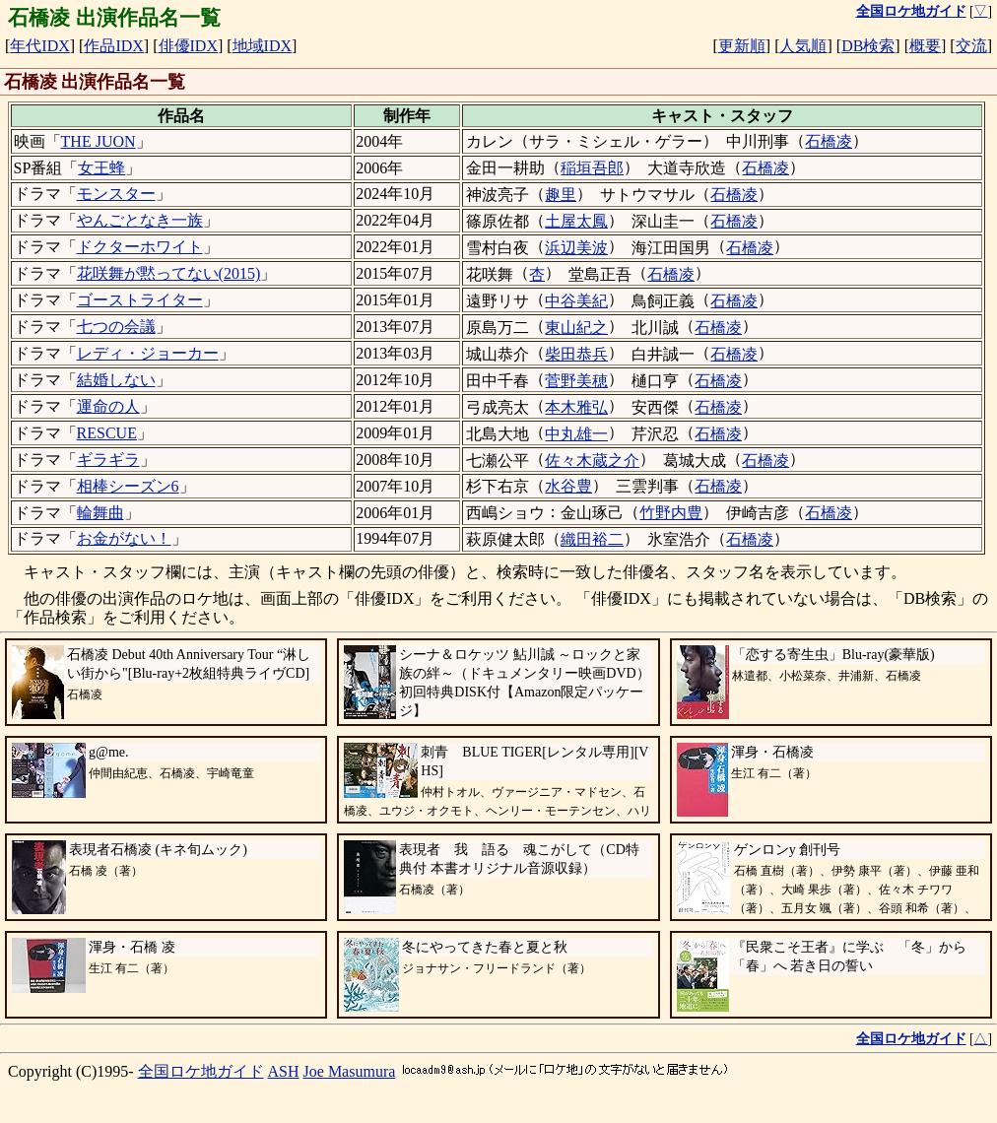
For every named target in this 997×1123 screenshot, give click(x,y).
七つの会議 (116, 326)
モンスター (116, 193)
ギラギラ (108, 459)
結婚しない (116, 379)
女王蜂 (101, 168)
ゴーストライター (140, 300)
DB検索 (868, 45)
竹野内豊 (670, 512)
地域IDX (262, 45)
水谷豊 (568, 486)
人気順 (803, 45)
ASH (283, 1071)
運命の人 (108, 406)
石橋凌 (828, 141)
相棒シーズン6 (128, 486)
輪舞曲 (100, 512)
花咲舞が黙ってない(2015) (169, 273)
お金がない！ (124, 538)
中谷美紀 (576, 301)
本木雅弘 (576, 407)
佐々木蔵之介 (592, 460)
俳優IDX (188, 45)
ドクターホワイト (140, 246)
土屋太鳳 (576, 221)
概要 (925, 45)
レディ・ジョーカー (148, 353)
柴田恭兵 (576, 354)
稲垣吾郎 (592, 168)
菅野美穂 (576, 380)
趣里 (560, 194)
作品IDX (113, 45)
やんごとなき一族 (140, 220)
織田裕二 (592, 539)
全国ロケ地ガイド (201, 1071)
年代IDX (39, 45)
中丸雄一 (576, 434)
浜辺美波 (576, 247)
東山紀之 (576, 327)
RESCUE (107, 433)
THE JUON (98, 141)
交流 (971, 45)
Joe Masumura (349, 1071)
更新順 (741, 45)
